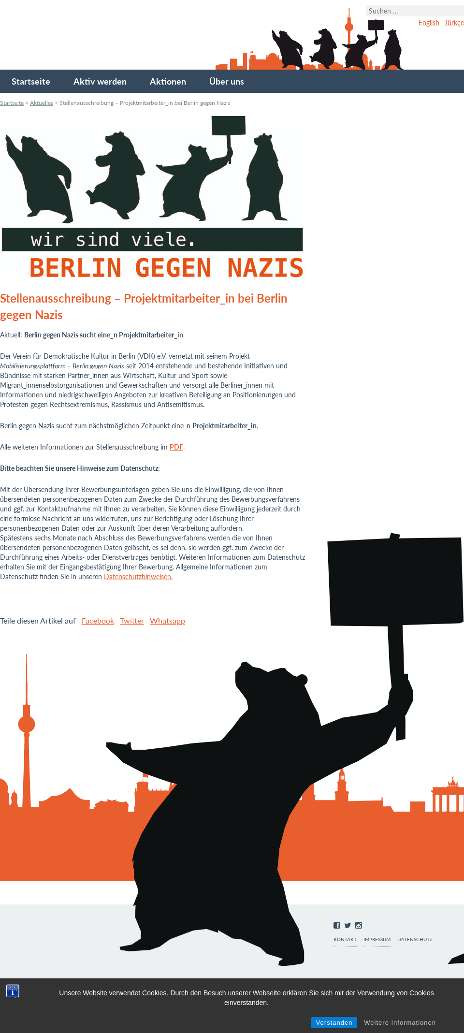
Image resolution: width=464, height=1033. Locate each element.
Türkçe (454, 22)
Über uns (226, 81)
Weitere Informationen (400, 1022)
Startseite (31, 81)
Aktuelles (41, 102)
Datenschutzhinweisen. (138, 576)
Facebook (98, 620)
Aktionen (168, 81)
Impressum (377, 939)
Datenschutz (415, 939)
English (429, 22)
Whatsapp (167, 620)
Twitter (132, 620)
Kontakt (345, 939)
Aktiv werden (100, 81)
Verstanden (334, 1022)
